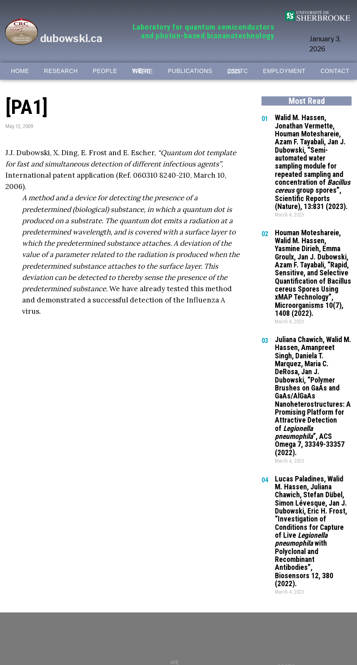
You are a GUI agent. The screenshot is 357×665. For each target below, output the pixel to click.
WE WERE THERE (142, 71)
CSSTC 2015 (237, 71)
